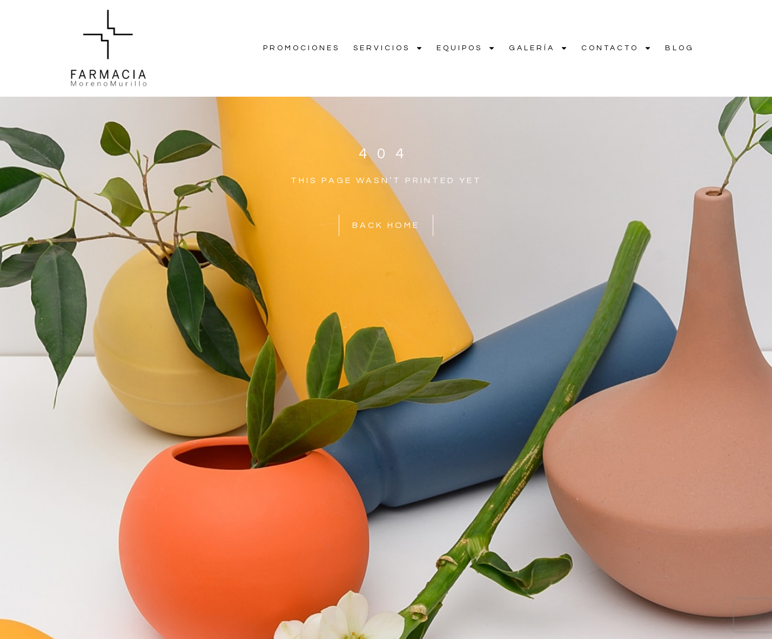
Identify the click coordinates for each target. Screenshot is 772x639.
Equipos (466, 48)
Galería (538, 48)
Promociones (301, 48)
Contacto (616, 48)
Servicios (388, 48)
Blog (679, 48)
